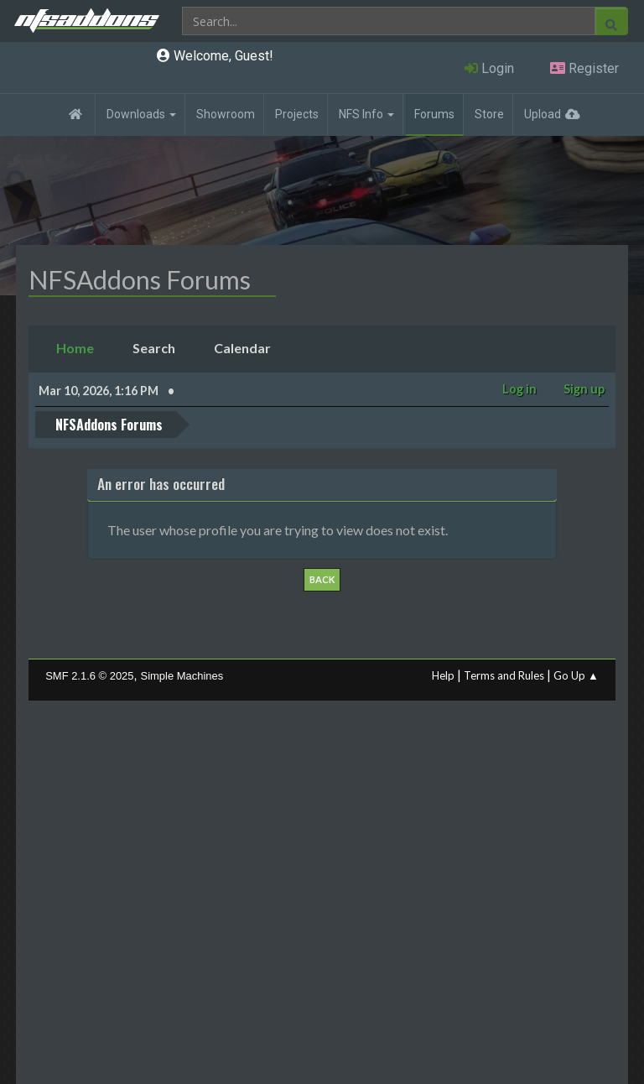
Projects (297, 114)
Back (322, 579)
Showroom (225, 114)
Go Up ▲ (576, 675)
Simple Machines (182, 676)
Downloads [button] (141, 114)
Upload (542, 114)
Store (489, 114)
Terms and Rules (504, 675)
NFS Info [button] (366, 114)
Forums (434, 114)
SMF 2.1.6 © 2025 (89, 676)
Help (443, 675)
